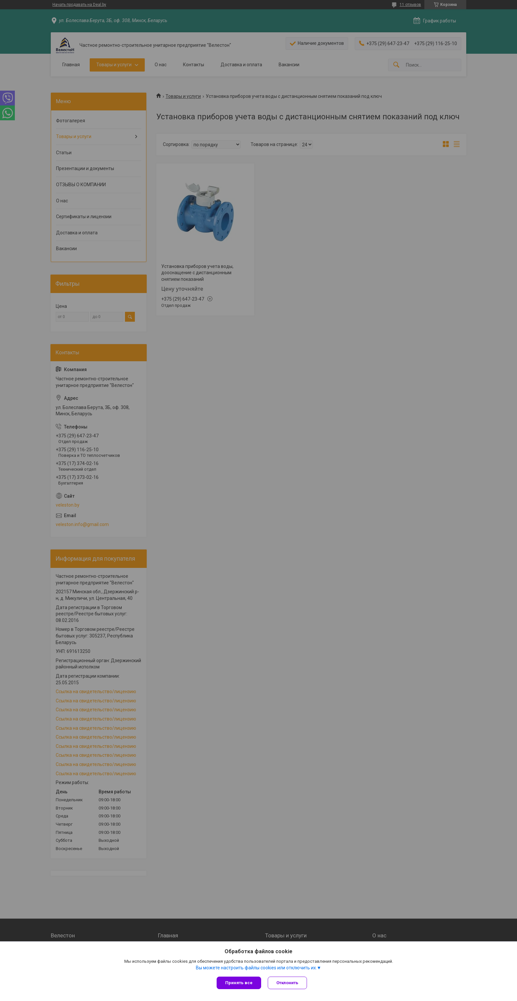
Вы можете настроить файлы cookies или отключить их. (256, 967)
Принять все (239, 982)
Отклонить (287, 982)
